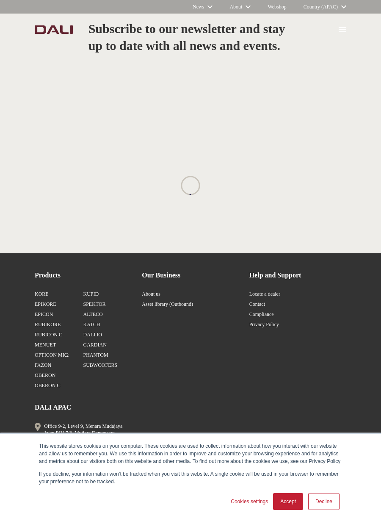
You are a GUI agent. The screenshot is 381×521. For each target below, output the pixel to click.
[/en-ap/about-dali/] (240, 7)
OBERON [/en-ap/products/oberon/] (45, 375)
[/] (203, 7)
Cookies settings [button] (249, 501)
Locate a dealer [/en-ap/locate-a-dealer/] (264, 294)
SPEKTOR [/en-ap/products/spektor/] (94, 304)
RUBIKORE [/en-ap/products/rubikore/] (48, 324)
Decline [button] (323, 501)
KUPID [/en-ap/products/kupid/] (91, 294)
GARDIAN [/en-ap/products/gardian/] (94, 345)
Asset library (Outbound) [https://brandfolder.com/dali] (167, 304)
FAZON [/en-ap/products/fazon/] (43, 365)
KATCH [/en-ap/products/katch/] (91, 324)
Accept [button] (288, 501)
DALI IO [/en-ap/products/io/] (92, 335)
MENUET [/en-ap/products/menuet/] (45, 345)
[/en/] (54, 29)
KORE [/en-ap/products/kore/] (42, 294)
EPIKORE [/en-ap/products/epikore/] (45, 304)
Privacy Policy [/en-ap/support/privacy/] (264, 324)
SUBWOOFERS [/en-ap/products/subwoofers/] (100, 365)
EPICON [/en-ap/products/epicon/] (44, 314)
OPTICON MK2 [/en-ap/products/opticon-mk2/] (52, 355)
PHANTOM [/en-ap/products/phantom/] (95, 355)
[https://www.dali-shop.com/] (277, 7)
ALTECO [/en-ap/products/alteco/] (92, 314)
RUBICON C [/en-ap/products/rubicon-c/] (48, 335)
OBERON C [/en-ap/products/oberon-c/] (47, 385)
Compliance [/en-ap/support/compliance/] (261, 314)
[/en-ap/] (325, 7)
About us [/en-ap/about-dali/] (151, 294)
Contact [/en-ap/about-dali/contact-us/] (257, 304)
